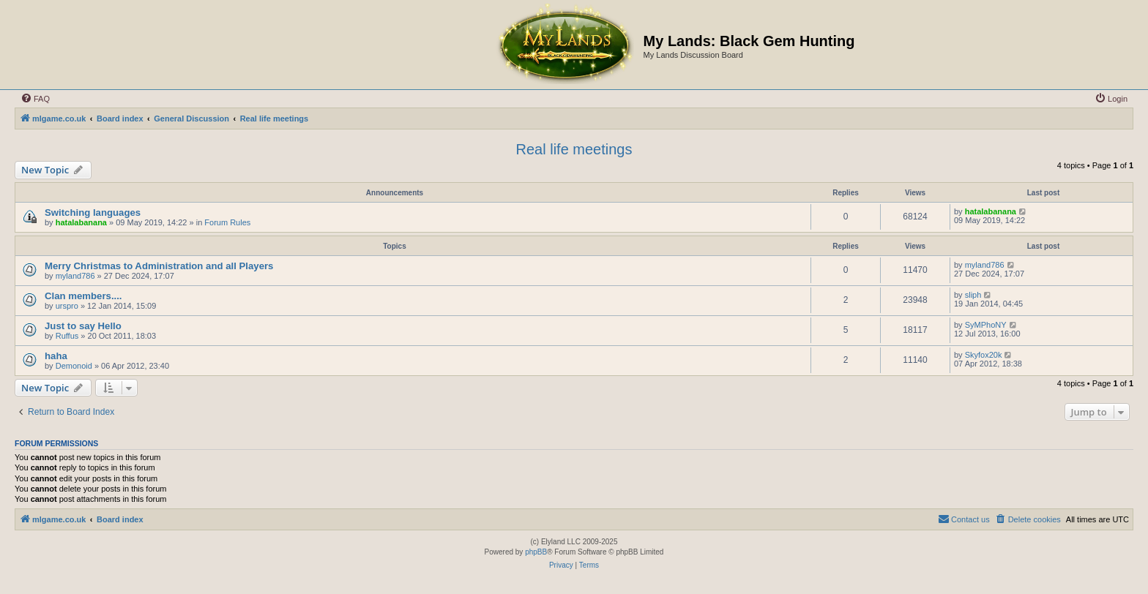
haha (56, 355)
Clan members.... (83, 295)
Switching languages (93, 212)
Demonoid (74, 365)
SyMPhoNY (986, 324)
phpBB (536, 552)
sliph (973, 294)
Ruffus (67, 335)
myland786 (75, 275)
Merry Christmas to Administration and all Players (159, 265)
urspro (67, 305)
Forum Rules (227, 222)
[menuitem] (35, 99)
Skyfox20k (983, 354)
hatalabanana (81, 222)
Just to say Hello (83, 325)
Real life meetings (574, 149)
